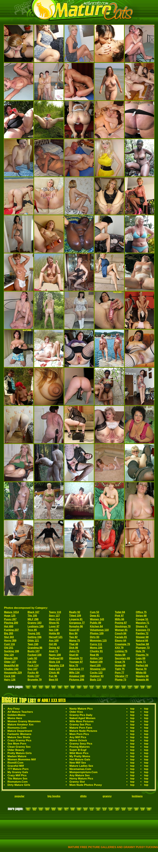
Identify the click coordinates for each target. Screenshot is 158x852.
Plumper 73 (142, 647)
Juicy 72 (74, 651)
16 (123, 687)
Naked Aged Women (82, 718)
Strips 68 (141, 615)
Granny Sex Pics (80, 724)
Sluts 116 (54, 661)
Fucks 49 (32, 672)
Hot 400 (8, 626)
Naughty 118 (56, 665)
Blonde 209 (11, 658)
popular (19, 796)
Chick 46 (54, 672)
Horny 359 (10, 640)
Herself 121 (55, 637)
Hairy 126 (9, 679)
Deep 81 (95, 615)
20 (148, 687)
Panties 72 (142, 633)
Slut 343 (9, 637)
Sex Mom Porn (16, 743)
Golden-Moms (16, 715)
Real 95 (94, 654)
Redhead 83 (56, 658)
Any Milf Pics (77, 737)
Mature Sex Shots (18, 737)
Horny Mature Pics (81, 778)
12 (98, 687)
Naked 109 (96, 661)
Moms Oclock (78, 740)
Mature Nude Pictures (83, 730)
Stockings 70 (123, 626)
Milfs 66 (119, 619)
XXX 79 (119, 647)
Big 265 (8, 633)
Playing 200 (11, 622)
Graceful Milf (15, 765)
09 (78, 687)
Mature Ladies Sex (81, 765)
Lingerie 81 (75, 619)
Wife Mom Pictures (81, 721)
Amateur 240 (76, 676)
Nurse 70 (141, 669)
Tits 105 (32, 615)
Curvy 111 (96, 644)
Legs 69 (140, 658)
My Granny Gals (17, 772)
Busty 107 (33, 651)
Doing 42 (54, 647)
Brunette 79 (34, 679)
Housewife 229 (13, 672)
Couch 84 (120, 633)
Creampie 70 (122, 644)
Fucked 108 (34, 654)
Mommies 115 (98, 640)
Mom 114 (54, 619)
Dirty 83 (94, 637)
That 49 (73, 644)
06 (59, 687)
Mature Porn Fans (80, 727)
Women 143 (97, 619)
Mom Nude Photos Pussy (85, 784)
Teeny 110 (55, 612)
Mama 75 (74, 640)
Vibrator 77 (121, 676)
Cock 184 (9, 676)
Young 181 (33, 633)
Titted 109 (75, 615)
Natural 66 (142, 640)
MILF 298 (32, 619)
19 (142, 687)
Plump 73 (120, 679)
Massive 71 (142, 622)
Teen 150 (32, 644)
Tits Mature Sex (17, 778)
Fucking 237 (11, 630)
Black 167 (33, 612)
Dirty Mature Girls (18, 784)
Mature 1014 (11, 612)
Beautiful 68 (11, 665)
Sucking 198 (11, 651)
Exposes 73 (143, 630)
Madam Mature (16, 756)
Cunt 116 (9, 644)
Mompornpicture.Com (83, 772)
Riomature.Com (17, 781)
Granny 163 (34, 622)
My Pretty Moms (79, 756)
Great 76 (120, 661)
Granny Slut (77, 781)
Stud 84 (73, 654)
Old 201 (8, 647)
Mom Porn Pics (79, 734)
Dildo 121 (33, 640)
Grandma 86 (34, 647)
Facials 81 (121, 637)
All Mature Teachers (20, 711)
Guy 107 (32, 669)
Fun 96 (53, 676)
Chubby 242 (11, 669)
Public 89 (95, 622)
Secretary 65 (122, 658)
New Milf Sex (77, 762)
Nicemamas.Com (80, 769)
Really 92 (74, 612)
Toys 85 (32, 630)
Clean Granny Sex (19, 746)
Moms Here (14, 718)
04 (47, 687)
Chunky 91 (96, 651)
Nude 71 (141, 661)
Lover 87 (54, 626)
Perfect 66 (142, 665)
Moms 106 (96, 647)
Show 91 (54, 622)
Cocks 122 (96, 672)
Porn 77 (119, 672)
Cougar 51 (142, 619)
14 (110, 687)
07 (66, 687)
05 (53, 687)
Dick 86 (73, 647)
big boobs (54, 796)
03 (40, 687)
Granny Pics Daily (81, 715)
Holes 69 (120, 654)
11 (91, 687)
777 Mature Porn (17, 769)
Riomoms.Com (17, 727)
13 (104, 687)
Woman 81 (121, 630)
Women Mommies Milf (21, 759)
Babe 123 (54, 669)
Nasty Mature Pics (81, 708)
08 (72, 687)
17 (129, 687)
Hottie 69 (54, 633)
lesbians (137, 796)
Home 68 (120, 665)
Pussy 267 (10, 619)
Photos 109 (96, 633)
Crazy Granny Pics (19, 740)
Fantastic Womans (19, 734)
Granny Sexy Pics (80, 743)
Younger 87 (76, 661)
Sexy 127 (54, 615)
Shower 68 (142, 637)
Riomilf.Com (15, 762)
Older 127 (10, 661)
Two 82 (73, 637)
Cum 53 (94, 612)
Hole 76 (140, 651)
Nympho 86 (76, 626)
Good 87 (74, 630)
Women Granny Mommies (24, 721)
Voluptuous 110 (99, 630)
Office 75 (141, 612)
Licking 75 (121, 651)
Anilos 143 (96, 658)
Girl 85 (53, 644)
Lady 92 (32, 658)
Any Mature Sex (79, 775)
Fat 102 (31, 661)
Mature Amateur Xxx (20, 724)
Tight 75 (119, 669)
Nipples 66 (142, 676)
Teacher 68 (142, 644)
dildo (83, 796)
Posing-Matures (79, 746)
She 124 (9, 654)
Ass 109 (54, 640)
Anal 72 (53, 651)
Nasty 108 (55, 654)
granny (107, 796)
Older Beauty (15, 749)
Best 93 (53, 679)
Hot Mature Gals (79, 759)
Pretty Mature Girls (19, 753)
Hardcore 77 (76, 669)
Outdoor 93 (96, 676)
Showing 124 (98, 669)
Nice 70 (73, 665)
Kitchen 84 (96, 626)
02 (34, 687)
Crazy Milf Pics (17, 775)
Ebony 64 (120, 640)
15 (117, 687)
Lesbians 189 (35, 626)
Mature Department (19, 730)
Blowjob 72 (75, 658)
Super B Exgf (77, 749)
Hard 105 (95, 665)
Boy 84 (73, 633)
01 (28, 687)
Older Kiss (76, 711)
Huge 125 (9, 615)
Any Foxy (13, 708)
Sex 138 (53, 630)
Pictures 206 (76, 679)
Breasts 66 (142, 679)
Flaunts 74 (142, 654)
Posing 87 (121, 622)
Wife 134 (74, 672)
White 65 (141, 672)
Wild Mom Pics (79, 753)
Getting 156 (34, 637)
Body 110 (95, 679)
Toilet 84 (120, 612)
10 (85, 687)
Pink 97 (119, 615)
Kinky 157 (33, 676)
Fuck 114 (32, 665)
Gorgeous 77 (77, 622)
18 (136, 687)
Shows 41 (142, 626)
